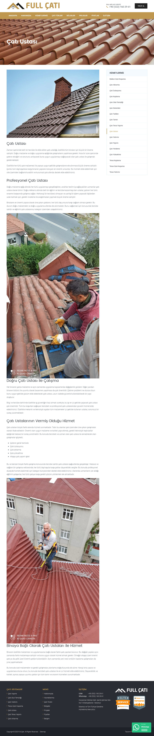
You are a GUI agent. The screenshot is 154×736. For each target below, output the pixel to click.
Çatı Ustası (114, 131)
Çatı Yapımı (114, 143)
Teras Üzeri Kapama (117, 167)
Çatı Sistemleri (115, 108)
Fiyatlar (95, 15)
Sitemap (43, 731)
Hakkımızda (26, 15)
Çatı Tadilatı (114, 114)
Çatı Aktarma (115, 85)
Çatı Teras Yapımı (116, 125)
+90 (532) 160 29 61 (120, 6)
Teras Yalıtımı (115, 172)
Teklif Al (141, 6)
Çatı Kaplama (115, 96)
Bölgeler (71, 15)
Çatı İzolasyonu (115, 90)
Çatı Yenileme (115, 149)
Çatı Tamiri (114, 120)
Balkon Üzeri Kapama (118, 79)
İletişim (106, 15)
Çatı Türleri (57, 15)
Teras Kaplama (115, 161)
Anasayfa (13, 15)
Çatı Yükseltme (115, 155)
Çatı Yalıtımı (114, 137)
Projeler (83, 15)
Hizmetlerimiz (41, 15)
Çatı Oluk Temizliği (116, 102)
